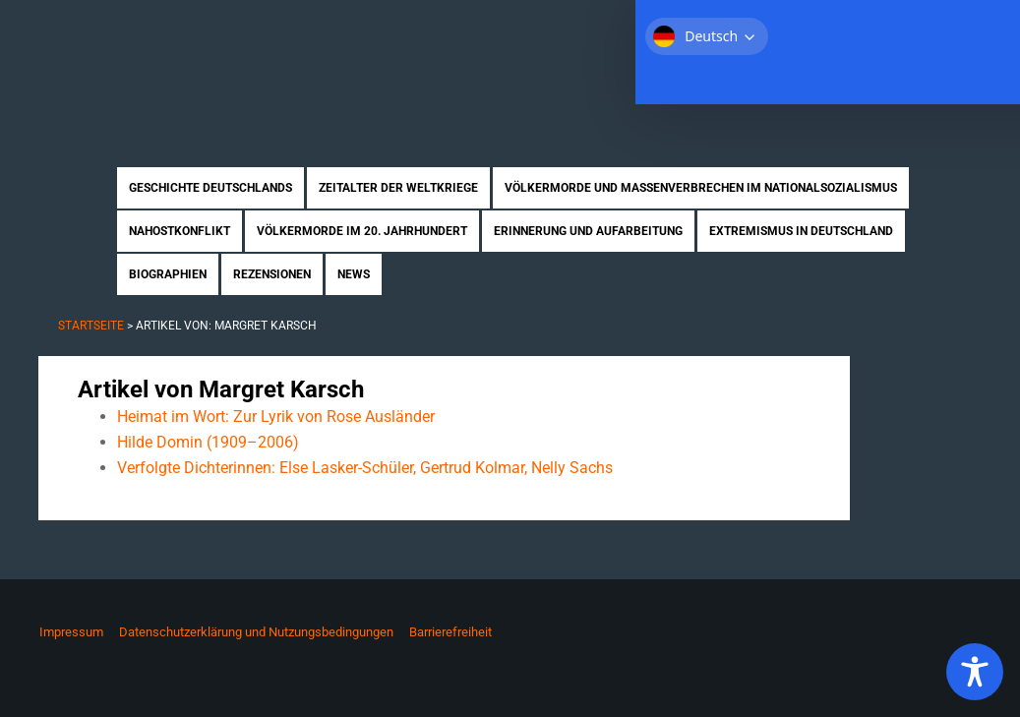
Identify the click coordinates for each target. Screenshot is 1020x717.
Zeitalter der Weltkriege (398, 188)
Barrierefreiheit (450, 632)
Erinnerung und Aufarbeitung (588, 231)
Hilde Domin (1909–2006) (208, 442)
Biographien (168, 274)
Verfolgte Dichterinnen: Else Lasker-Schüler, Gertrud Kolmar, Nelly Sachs (365, 467)
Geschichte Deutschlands (210, 188)
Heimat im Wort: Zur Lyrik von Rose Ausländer (276, 416)
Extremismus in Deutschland (801, 231)
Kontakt (949, 28)
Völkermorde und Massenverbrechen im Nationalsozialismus (701, 188)
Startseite (694, 28)
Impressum (71, 632)
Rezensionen (272, 274)
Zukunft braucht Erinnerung (242, 64)
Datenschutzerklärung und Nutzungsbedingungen (256, 632)
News (353, 274)
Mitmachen (864, 28)
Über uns (778, 28)
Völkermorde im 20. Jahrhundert (362, 231)
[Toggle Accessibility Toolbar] (974, 671)
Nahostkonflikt (179, 231)
